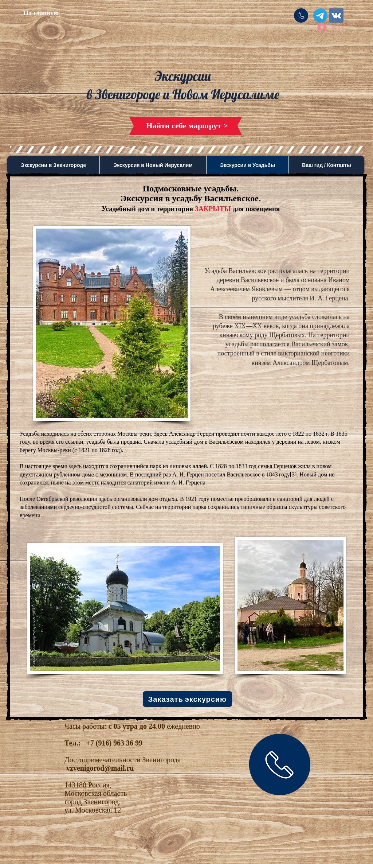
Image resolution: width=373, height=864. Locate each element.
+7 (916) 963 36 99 (114, 743)
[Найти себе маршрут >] (187, 126)
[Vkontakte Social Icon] (336, 15)
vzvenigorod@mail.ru (100, 768)
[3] (293, 474)
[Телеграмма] (320, 15)
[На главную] (41, 13)
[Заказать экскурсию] (187, 699)
